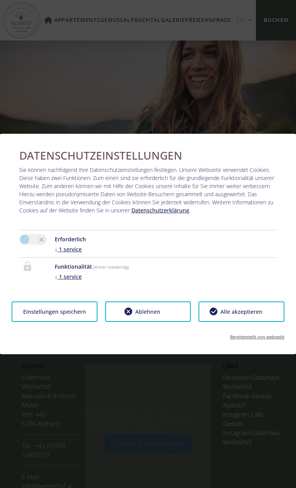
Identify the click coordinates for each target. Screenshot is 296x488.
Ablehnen (147, 311)
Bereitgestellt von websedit (257, 337)
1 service (68, 249)
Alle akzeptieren (241, 311)
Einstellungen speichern (54, 311)
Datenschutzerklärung (160, 210)
